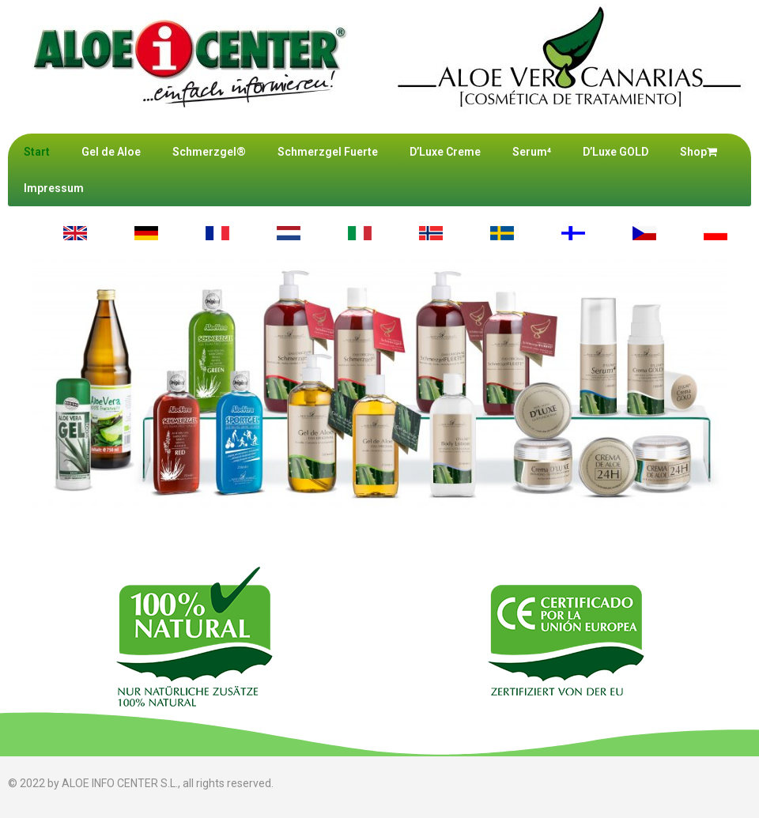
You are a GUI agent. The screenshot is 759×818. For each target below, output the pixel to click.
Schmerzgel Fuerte (328, 151)
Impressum (54, 188)
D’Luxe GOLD (615, 151)
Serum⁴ (531, 151)
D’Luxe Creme (445, 151)
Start (37, 151)
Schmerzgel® (209, 151)
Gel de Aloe (111, 151)
